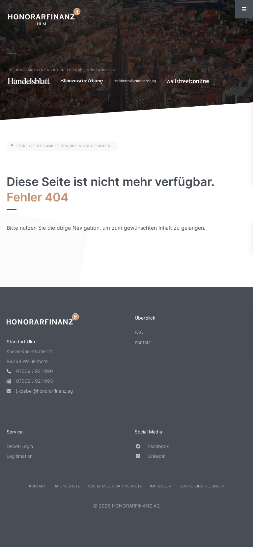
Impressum (161, 486)
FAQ (139, 332)
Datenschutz (66, 486)
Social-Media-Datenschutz (115, 486)
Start (21, 146)
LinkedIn (150, 456)
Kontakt (143, 342)
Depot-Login (20, 446)
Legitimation (20, 456)
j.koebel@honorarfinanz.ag (40, 391)
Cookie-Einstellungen (202, 486)
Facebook (152, 446)
